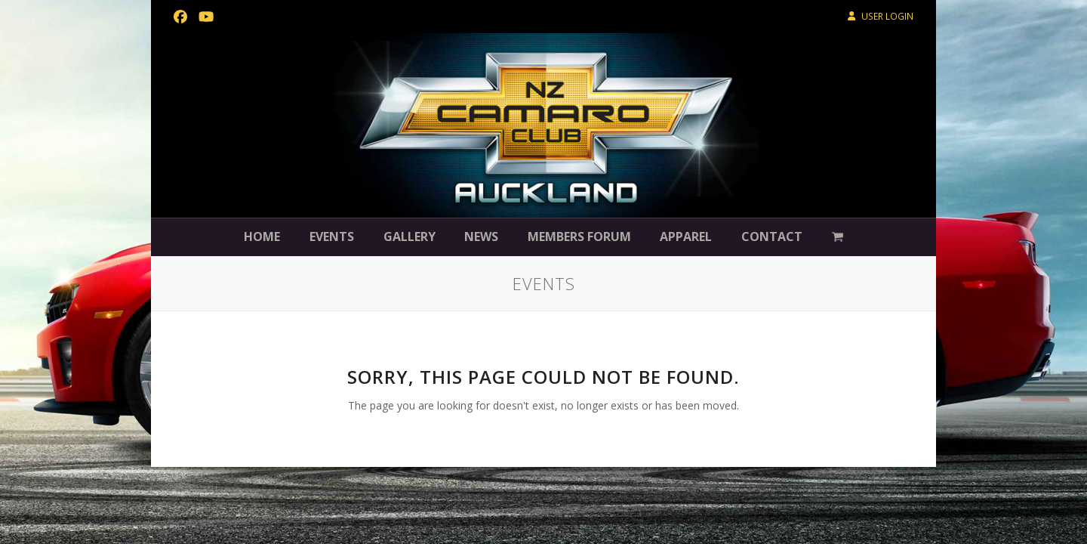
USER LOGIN (887, 16)
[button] (837, 237)
